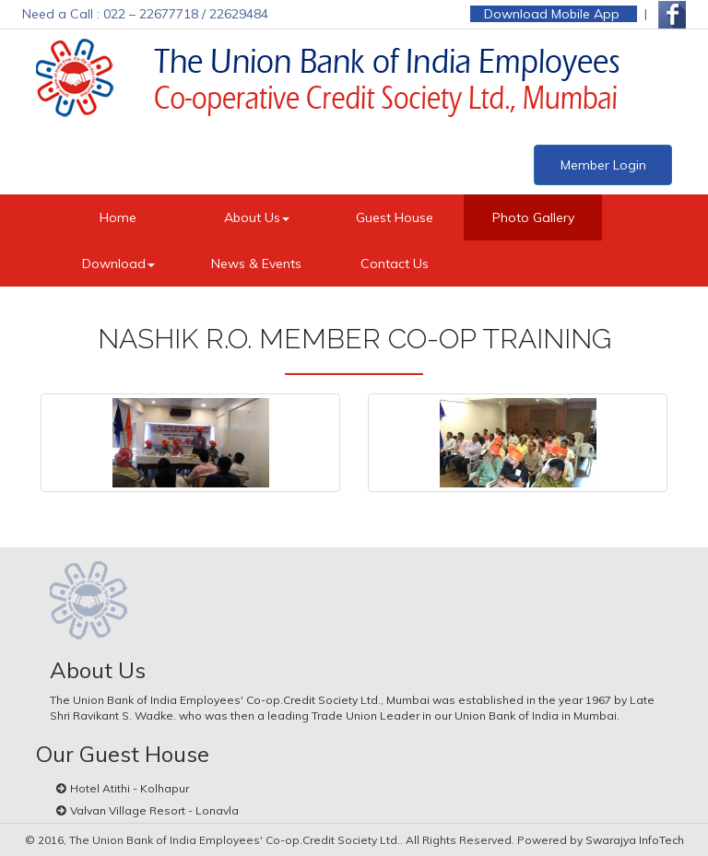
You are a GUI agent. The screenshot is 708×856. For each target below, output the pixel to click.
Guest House (394, 217)
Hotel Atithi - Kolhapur (129, 788)
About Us (256, 217)
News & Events (256, 263)
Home (118, 217)
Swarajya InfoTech (634, 840)
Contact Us (394, 263)
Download (118, 263)
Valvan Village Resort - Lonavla (154, 810)
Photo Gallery (533, 217)
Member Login (603, 165)
